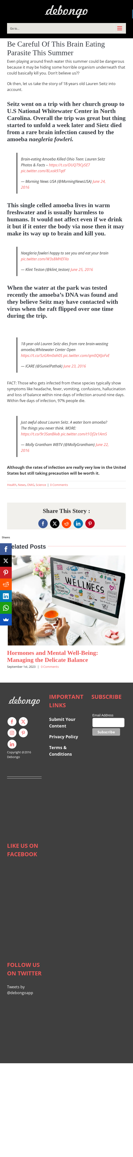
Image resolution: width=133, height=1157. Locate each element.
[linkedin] (12, 744)
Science (41, 485)
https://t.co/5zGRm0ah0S (41, 355)
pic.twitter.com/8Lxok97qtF (43, 170)
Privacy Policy (63, 736)
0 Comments (59, 485)
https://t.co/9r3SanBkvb (40, 434)
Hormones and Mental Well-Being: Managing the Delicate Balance (52, 656)
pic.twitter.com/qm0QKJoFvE (86, 355)
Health (11, 485)
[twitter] (23, 721)
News (22, 485)
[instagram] (12, 732)
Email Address (102, 715)
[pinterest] (23, 732)
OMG (30, 485)
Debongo (13, 757)
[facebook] (12, 721)
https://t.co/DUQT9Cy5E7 (69, 165)
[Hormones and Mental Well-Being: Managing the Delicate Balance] (66, 558)
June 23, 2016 (74, 366)
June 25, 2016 (81, 269)
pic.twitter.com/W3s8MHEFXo (45, 259)
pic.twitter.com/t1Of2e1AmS (84, 434)
